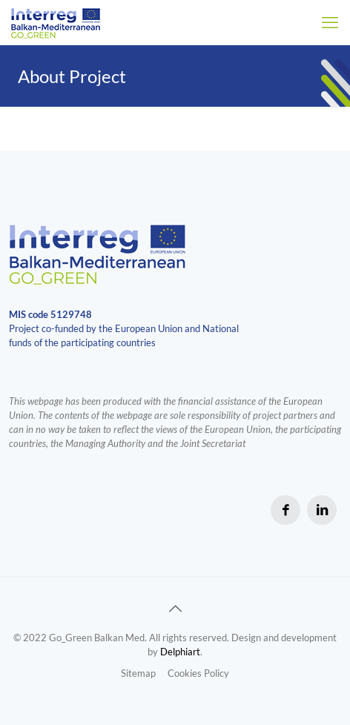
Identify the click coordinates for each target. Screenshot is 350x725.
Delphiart (180, 652)
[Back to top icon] (175, 607)
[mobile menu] (330, 22)
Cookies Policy (198, 673)
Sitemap (138, 673)
